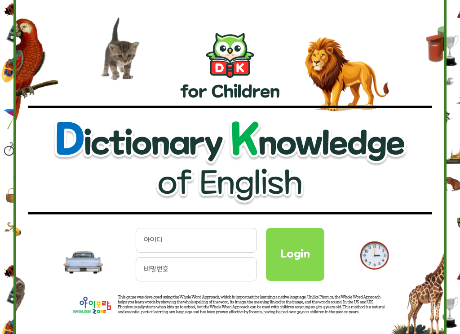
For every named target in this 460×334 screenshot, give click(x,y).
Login (295, 254)
